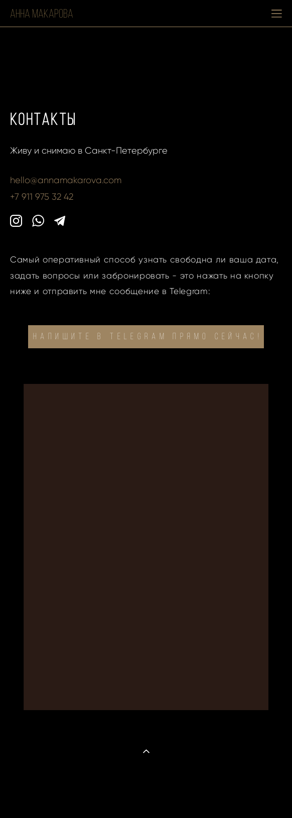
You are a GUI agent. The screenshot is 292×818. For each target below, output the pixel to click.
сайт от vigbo (146, 794)
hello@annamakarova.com (65, 180)
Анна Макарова (41, 14)
